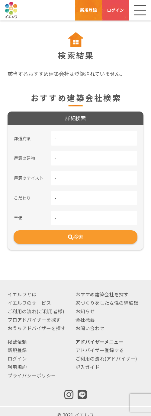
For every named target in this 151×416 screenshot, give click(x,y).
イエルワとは (22, 286)
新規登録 (88, 10)
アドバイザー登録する (100, 342)
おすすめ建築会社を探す (102, 286)
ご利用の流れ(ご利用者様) (36, 303)
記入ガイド (88, 359)
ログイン (115, 10)
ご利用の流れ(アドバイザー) (106, 351)
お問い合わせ (90, 320)
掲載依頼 (17, 334)
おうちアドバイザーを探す (37, 320)
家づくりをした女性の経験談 (107, 295)
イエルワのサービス (29, 295)
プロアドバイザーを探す (34, 312)
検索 (75, 229)
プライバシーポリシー (32, 367)
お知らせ (85, 303)
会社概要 (85, 312)
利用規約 (17, 359)
